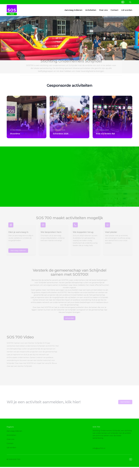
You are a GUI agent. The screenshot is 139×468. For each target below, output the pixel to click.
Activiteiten (90, 10)
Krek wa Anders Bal (105, 134)
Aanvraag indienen (73, 10)
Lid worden (126, 10)
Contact (114, 10)
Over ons (103, 10)
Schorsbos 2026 (60, 134)
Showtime (15, 134)
